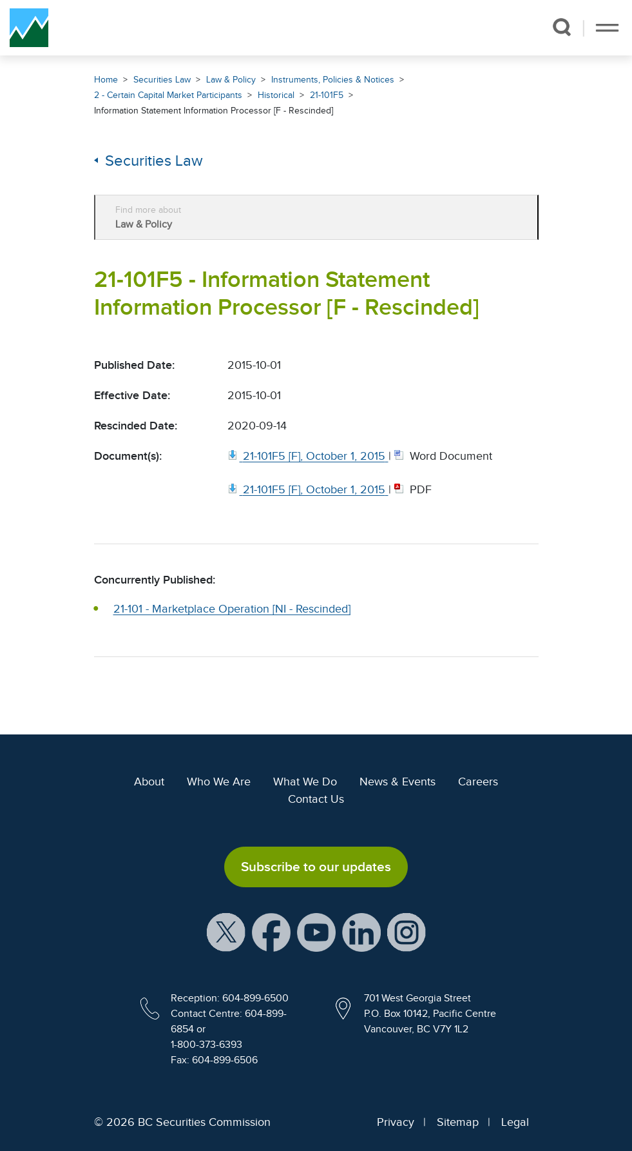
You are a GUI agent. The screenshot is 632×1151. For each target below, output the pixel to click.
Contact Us (316, 798)
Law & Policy (231, 79)
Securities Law (162, 79)
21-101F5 (326, 95)
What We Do (305, 781)
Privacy (395, 1122)
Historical (276, 95)
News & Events (397, 781)
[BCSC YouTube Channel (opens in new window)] (316, 931)
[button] (561, 27)
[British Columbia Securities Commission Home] (29, 27)
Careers (478, 781)
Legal (515, 1122)
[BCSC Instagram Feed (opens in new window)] (406, 931)
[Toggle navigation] (607, 28)
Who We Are (219, 781)
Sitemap (458, 1122)
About (149, 781)
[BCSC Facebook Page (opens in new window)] (271, 931)
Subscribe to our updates (316, 866)
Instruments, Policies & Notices (332, 79)
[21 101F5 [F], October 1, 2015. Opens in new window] (307, 455)
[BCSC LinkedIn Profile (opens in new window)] (361, 931)
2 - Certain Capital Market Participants (168, 95)
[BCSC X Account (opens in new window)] (226, 931)
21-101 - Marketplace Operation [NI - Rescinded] (231, 608)
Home (106, 79)
